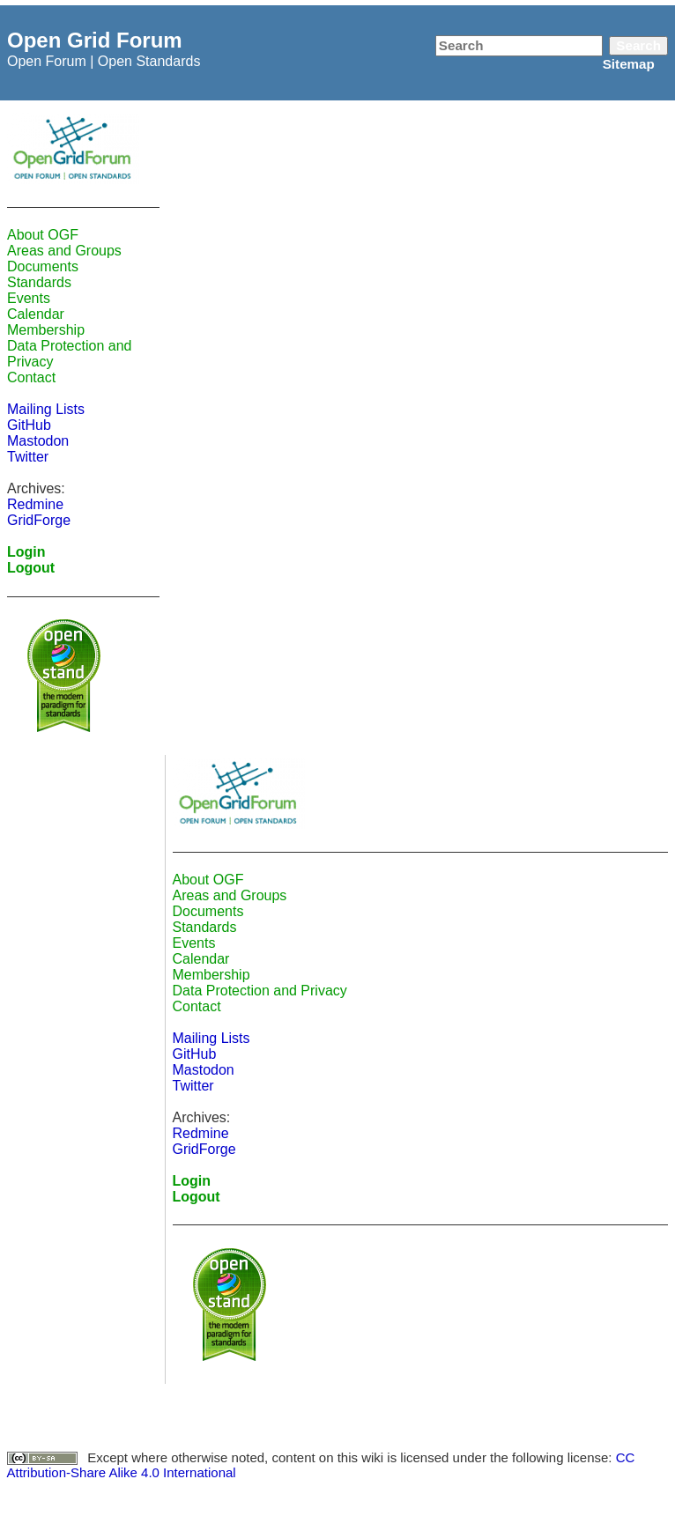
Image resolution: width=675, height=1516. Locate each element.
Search (638, 45)
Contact (31, 377)
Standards (39, 282)
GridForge (38, 520)
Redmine (35, 504)
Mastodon (38, 440)
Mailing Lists (46, 409)
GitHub (29, 425)
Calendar (35, 314)
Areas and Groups (64, 250)
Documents (42, 266)
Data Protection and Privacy (260, 990)
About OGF (42, 234)
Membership (46, 329)
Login (26, 551)
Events (28, 298)
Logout (31, 567)
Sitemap (629, 63)
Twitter (27, 456)
